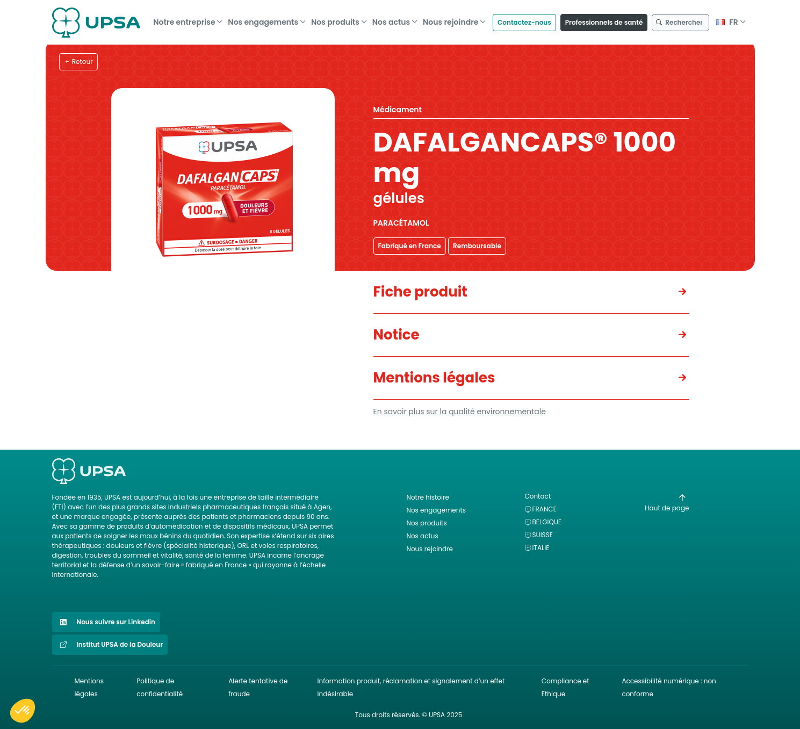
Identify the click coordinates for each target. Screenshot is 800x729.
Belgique (547, 521)
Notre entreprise (184, 20)
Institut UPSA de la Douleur (110, 644)
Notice (396, 334)
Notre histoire (428, 497)
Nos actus (391, 20)
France (544, 509)
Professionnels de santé (604, 19)
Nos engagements (263, 20)
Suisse (542, 534)
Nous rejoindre (451, 20)
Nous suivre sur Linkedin (106, 622)
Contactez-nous (524, 19)
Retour (78, 61)
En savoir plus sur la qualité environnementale (459, 411)
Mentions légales (434, 377)
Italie (541, 547)
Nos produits (335, 20)
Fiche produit (420, 291)
